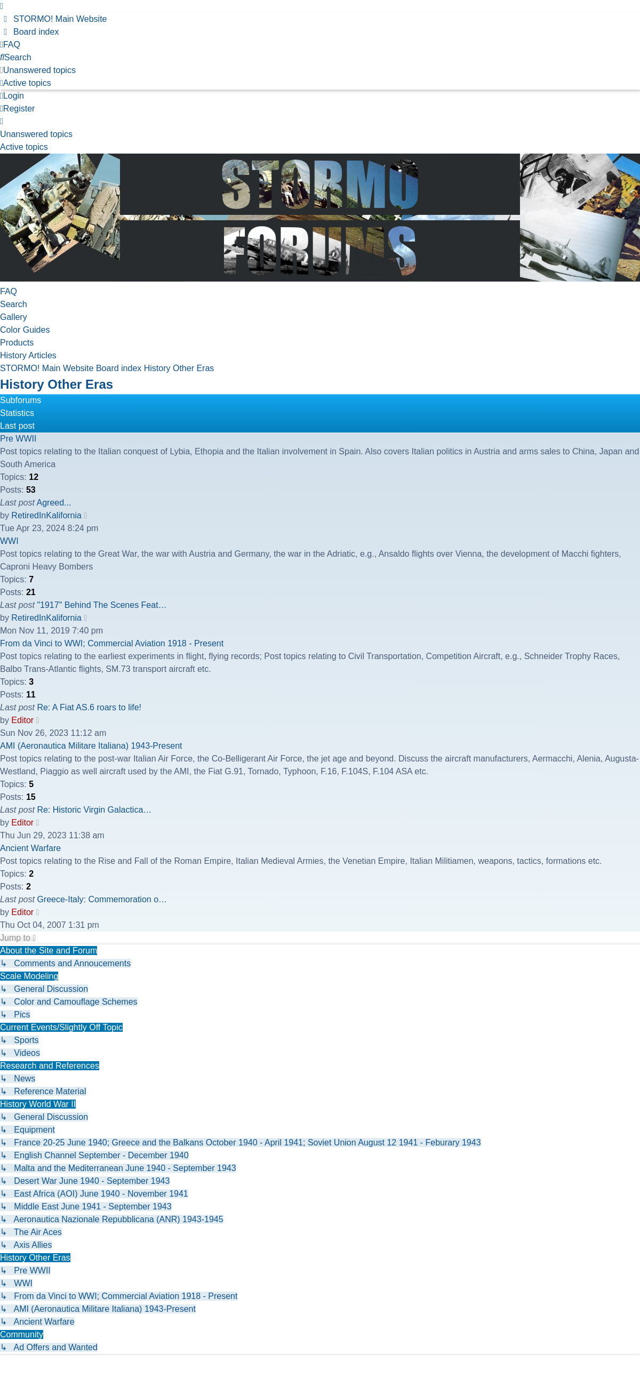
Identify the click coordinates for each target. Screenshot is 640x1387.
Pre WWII (18, 438)
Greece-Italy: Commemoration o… (102, 899)
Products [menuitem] (17, 342)
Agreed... (54, 502)
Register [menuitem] (17, 108)
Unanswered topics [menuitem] (36, 134)
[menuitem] (53, 18)
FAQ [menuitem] (8, 291)
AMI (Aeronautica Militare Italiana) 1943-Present (91, 745)
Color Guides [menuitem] (25, 329)
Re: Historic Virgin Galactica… (94, 809)
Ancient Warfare (30, 848)
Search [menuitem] (13, 304)
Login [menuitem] (12, 95)
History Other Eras (56, 384)
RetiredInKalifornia (46, 515)
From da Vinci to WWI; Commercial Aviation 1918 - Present (111, 643)
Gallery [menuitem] (13, 317)
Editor (22, 720)
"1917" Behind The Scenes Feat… (101, 605)
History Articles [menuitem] (28, 355)
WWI (9, 541)
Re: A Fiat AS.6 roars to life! (89, 707)
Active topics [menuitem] (24, 146)
